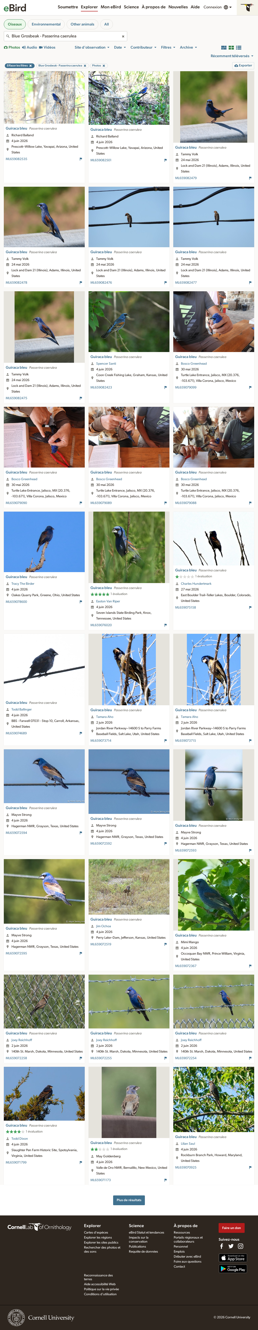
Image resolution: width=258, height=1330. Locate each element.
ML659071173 (100, 1180)
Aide (195, 7)
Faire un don (231, 1228)
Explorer (89, 7)
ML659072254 (185, 1058)
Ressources (182, 1232)
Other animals (82, 24)
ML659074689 (16, 733)
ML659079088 (185, 503)
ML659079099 (185, 387)
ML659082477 (186, 282)
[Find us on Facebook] (221, 1246)
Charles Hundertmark (196, 583)
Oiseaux (15, 24)
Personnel (181, 1246)
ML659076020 (101, 625)
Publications (137, 1246)
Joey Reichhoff (21, 1040)
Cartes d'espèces (96, 1232)
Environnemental (46, 24)
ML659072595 (16, 953)
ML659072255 (101, 1058)
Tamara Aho (104, 717)
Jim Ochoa (103, 926)
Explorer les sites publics (101, 1242)
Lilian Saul (188, 1143)
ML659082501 (100, 160)
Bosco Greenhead (194, 363)
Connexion (213, 7)
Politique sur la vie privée (101, 1289)
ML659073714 (100, 740)
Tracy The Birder (22, 583)
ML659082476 (101, 282)
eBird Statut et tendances (146, 1232)
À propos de (154, 7)
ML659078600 (16, 602)
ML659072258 (16, 1058)
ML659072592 (101, 843)
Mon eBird (111, 7)
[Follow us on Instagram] (240, 1246)
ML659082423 (101, 387)
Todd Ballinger (21, 709)
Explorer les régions (98, 1237)
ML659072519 (100, 944)
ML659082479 (186, 178)
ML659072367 (185, 966)
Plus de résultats (129, 1200)
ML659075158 (185, 607)
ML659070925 (185, 1167)
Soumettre (68, 7)
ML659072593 (185, 850)
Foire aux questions (187, 1261)
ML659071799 (16, 1162)
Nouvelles (178, 7)
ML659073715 (185, 740)
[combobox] (65, 36)
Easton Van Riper (108, 601)
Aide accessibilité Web (100, 1284)
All (106, 24)
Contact (179, 1266)
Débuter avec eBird (187, 1256)
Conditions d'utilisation (100, 1294)
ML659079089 (101, 503)
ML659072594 (16, 833)
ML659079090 (16, 503)
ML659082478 (16, 282)
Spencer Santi (106, 363)
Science (131, 7)
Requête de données (143, 1251)
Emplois (179, 1251)
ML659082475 (16, 398)
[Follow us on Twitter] (231, 1246)
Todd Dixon (19, 1138)
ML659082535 (16, 159)
